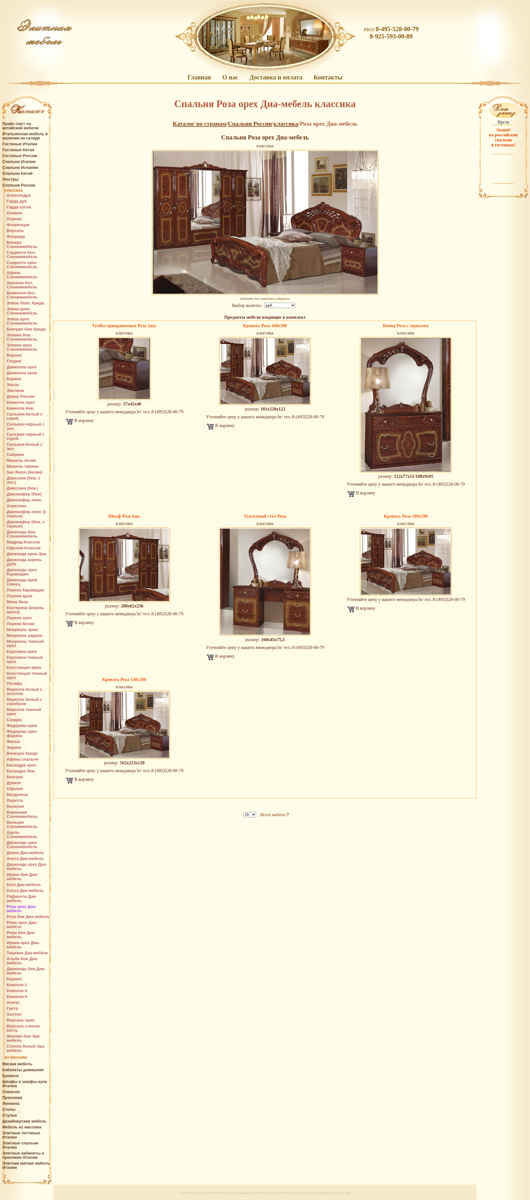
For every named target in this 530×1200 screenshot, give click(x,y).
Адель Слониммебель (22, 834)
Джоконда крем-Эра (26, 554)
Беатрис (15, 777)
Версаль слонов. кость (24, 1028)
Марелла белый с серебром (24, 701)
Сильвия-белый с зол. (24, 446)
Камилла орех (21, 402)
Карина (14, 379)
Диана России (20, 396)
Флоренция (18, 225)
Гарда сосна (19, 207)
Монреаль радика (24, 636)
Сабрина (15, 455)
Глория (14, 361)
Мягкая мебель (17, 1064)
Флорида (16, 237)
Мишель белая (21, 460)
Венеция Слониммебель (22, 824)
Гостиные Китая (18, 150)
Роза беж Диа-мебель (28, 917)
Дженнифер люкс (24, 500)
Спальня (11, 1092)
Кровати (10, 1076)
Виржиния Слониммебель (22, 814)
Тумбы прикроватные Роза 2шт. (124, 325)
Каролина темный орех (25, 659)
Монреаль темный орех (25, 643)
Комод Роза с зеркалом (406, 325)
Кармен (14, 979)
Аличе (13, 1003)
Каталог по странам (199, 123)
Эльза (13, 385)
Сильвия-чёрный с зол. (26, 426)
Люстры (10, 179)
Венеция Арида (22, 753)
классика (13, 190)
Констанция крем (24, 668)
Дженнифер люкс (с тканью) (26, 514)
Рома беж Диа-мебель (21, 935)
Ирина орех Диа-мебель (23, 945)
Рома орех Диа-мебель (22, 925)
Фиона (13, 742)
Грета (12, 1008)
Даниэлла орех (22, 367)
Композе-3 (17, 991)
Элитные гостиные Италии (21, 1135)
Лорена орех (19, 618)
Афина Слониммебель (22, 275)
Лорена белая (20, 624)
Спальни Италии (19, 162)
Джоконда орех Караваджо (22, 572)
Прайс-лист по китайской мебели (20, 126)
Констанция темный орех (27, 675)
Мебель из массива (21, 1127)
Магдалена (17, 795)
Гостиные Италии (19, 144)
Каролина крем (22, 652)
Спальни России (18, 185)
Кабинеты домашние (23, 1070)
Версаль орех (20, 1020)
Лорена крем (19, 596)
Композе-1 (17, 985)
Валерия (15, 806)
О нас (230, 77)
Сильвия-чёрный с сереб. (26, 436)
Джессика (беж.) (22, 488)
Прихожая (12, 1098)
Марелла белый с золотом (24, 691)
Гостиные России (19, 156)
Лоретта (15, 801)
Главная (199, 77)
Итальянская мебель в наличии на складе (25, 136)
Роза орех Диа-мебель (21, 909)
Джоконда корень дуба (24, 562)
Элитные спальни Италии (20, 1145)
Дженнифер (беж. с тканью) (26, 524)
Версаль (15, 231)
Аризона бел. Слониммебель (22, 285)
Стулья (9, 1115)
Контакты (328, 77)
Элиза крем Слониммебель (22, 311)
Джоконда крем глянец (22, 582)
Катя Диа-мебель (24, 885)
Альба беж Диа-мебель (22, 961)
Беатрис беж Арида (26, 329)
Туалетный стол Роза (265, 516)
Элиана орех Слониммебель (22, 347)
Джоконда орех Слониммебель (22, 845)
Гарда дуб (17, 201)
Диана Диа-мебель (25, 853)
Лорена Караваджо (26, 590)
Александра (19, 195)
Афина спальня (22, 759)
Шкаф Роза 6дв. (124, 516)
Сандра (14, 720)
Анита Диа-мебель (25, 859)
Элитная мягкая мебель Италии (26, 1165)
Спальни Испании (20, 168)
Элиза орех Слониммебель (22, 321)
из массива (15, 1057)
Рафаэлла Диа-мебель (22, 898)
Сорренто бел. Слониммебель (22, 255)
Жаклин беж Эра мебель (23, 1038)
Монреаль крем (22, 630)
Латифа (14, 684)
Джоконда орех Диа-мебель (27, 866)
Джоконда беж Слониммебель (22, 534)
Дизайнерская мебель (24, 1121)
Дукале (14, 783)
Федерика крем (22, 726)
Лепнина (10, 1104)
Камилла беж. (20, 408)
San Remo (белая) (24, 472)
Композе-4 (17, 997)
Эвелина (15, 391)
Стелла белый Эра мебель (25, 1048)
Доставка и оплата (276, 77)
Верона (14, 355)
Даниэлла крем (22, 373)
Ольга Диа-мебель (25, 891)
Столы (8, 1109)
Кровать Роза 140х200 (124, 679)
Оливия (14, 213)
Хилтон (14, 1014)
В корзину (84, 420)
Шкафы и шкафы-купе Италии (24, 1084)
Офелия (15, 789)
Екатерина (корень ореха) (25, 610)
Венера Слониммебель (22, 244)
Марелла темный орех (24, 712)
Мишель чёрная (22, 466)
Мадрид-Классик (23, 542)
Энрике (14, 747)
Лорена (14, 219)
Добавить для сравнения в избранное (265, 298)
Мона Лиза (17, 602)
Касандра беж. (21, 771)
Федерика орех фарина (22, 733)
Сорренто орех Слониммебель (22, 265)
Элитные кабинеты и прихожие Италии (23, 1155)
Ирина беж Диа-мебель (22, 877)
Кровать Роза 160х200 (265, 325)
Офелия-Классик (24, 548)
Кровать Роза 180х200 (406, 516)
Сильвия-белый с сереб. (24, 416)
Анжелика (16, 506)
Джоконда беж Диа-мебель (26, 971)
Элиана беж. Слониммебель (22, 337)
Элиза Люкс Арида (25, 303)
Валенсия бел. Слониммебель (22, 295)
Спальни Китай (17, 173)
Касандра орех (21, 765)
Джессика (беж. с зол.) (23, 480)
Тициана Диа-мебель (28, 953)
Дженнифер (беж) (24, 494)
